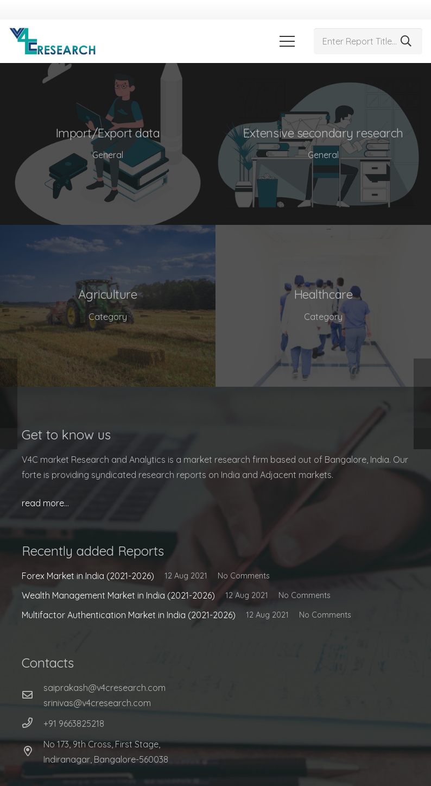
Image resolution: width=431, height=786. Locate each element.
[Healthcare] (323, 306)
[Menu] (287, 41)
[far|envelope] (32, 695)
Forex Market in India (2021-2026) (88, 575)
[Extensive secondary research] (323, 144)
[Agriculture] (108, 306)
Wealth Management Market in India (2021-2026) (118, 595)
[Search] (406, 41)
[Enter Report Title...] (368, 41)
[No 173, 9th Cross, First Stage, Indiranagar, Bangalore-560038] (32, 751)
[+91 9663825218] (32, 723)
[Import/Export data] (108, 144)
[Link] (52, 41)
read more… (45, 503)
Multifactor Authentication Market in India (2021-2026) (129, 614)
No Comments (244, 576)
